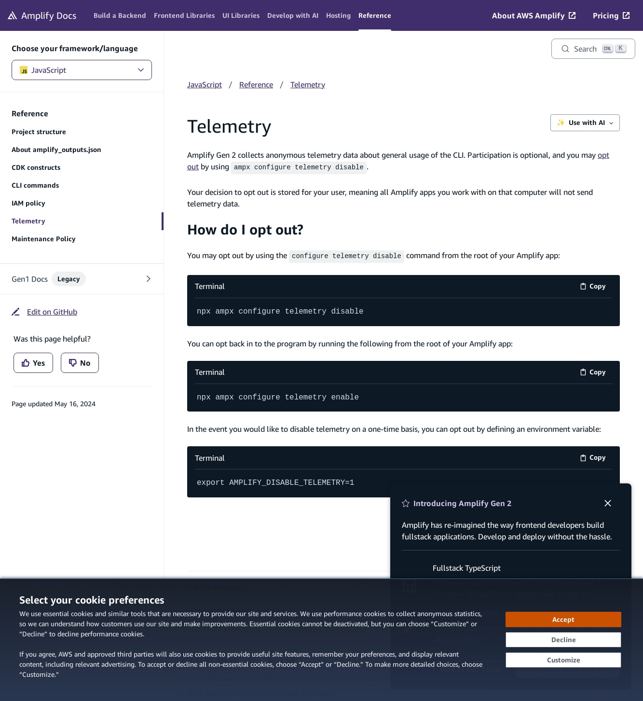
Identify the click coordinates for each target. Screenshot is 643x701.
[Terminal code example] (403, 310)
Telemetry (307, 84)
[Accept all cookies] (563, 619)
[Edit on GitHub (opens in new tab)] (44, 311)
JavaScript (82, 70)
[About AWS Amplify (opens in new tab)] (533, 15)
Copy (596, 286)
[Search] (593, 49)
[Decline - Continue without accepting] (563, 639)
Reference (256, 84)
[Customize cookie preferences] (563, 660)
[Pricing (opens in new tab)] (611, 15)
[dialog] (321, 639)
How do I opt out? (245, 228)
